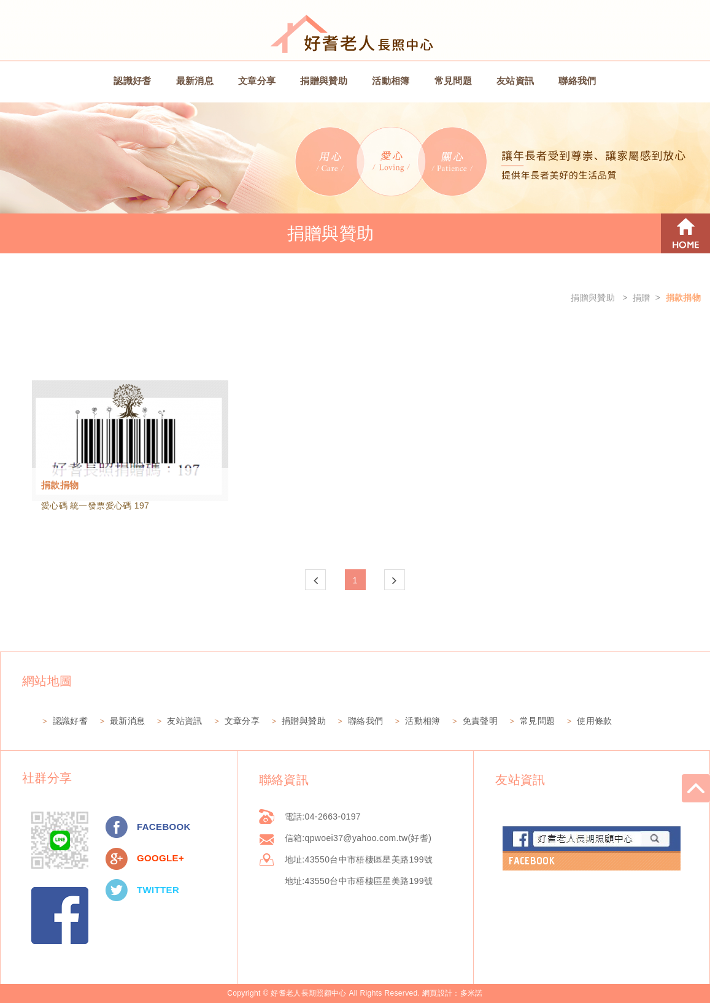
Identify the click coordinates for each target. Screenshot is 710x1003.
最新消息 (195, 80)
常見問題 (453, 80)
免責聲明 (480, 721)
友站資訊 (515, 80)
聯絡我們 (577, 80)
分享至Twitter (117, 890)
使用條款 (594, 721)
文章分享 (257, 80)
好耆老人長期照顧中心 (355, 32)
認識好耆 (132, 80)
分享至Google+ (117, 859)
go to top (696, 788)
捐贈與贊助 (323, 80)
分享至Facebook (117, 827)
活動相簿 (390, 80)
